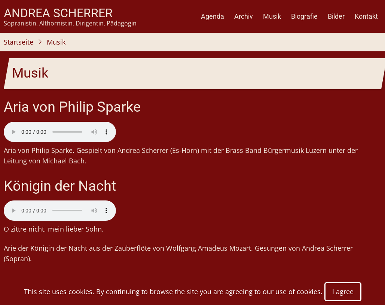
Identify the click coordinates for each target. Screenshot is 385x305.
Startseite (18, 41)
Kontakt (366, 16)
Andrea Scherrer (58, 13)
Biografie (304, 16)
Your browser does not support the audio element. (60, 132)
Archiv (243, 16)
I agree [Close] (343, 291)
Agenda (212, 16)
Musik (272, 16)
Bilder (336, 16)
